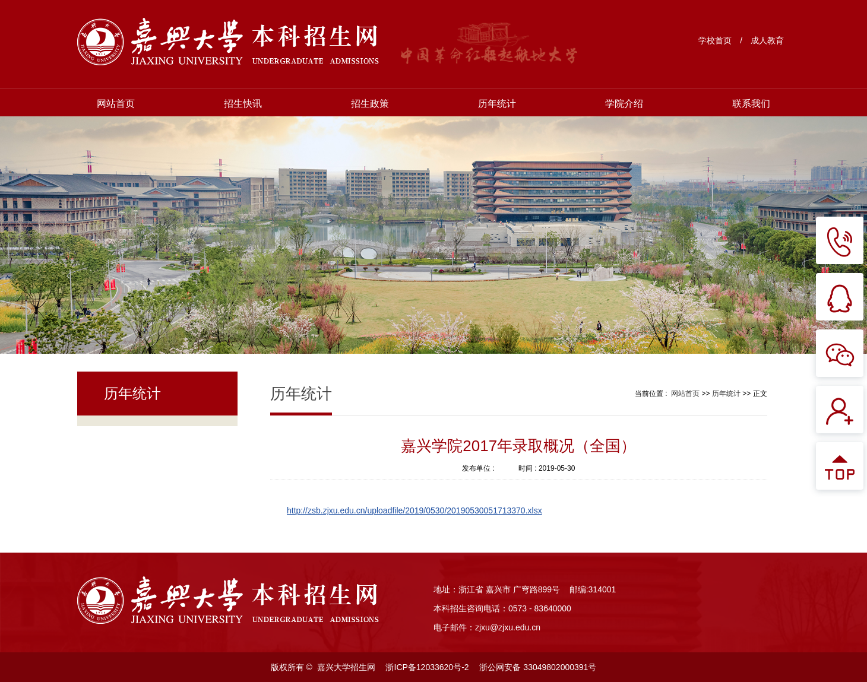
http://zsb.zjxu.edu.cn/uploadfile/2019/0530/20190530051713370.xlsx (414, 510)
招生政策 (370, 104)
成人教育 (767, 40)
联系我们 (751, 104)
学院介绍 (624, 104)
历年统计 (497, 104)
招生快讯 (243, 104)
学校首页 (715, 40)
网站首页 (116, 104)
